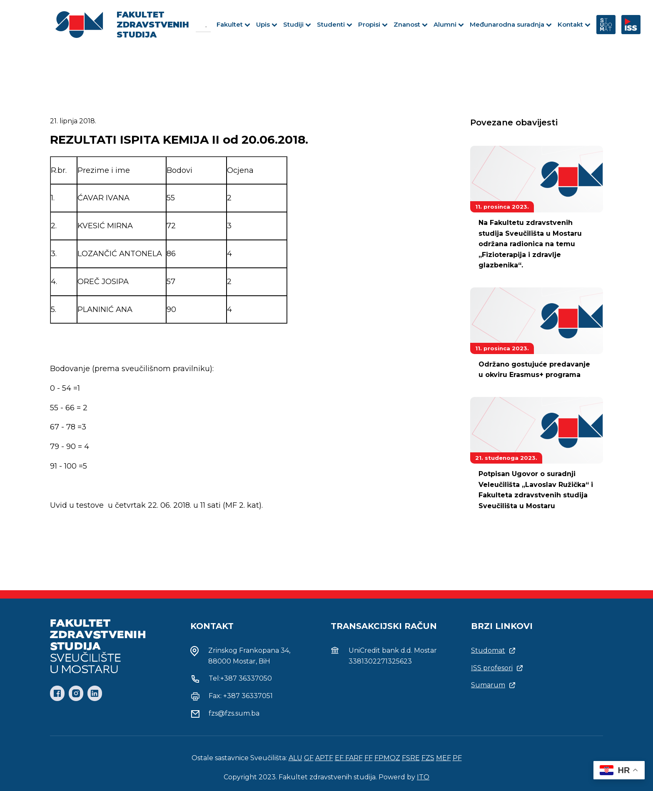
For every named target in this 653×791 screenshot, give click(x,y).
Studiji (297, 24)
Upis (266, 24)
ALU (295, 758)
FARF (354, 758)
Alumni (449, 24)
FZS (427, 758)
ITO (423, 777)
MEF (443, 758)
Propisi (373, 24)
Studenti (334, 24)
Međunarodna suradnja (511, 24)
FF (368, 758)
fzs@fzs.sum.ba (234, 713)
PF (457, 758)
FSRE (411, 758)
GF (309, 758)
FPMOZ (387, 758)
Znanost (411, 24)
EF (340, 758)
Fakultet (233, 24)
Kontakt (574, 24)
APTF (324, 758)
